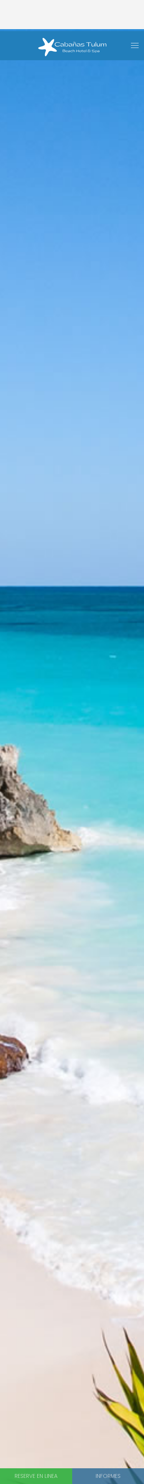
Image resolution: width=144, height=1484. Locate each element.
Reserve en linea (36, 1476)
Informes (108, 1476)
